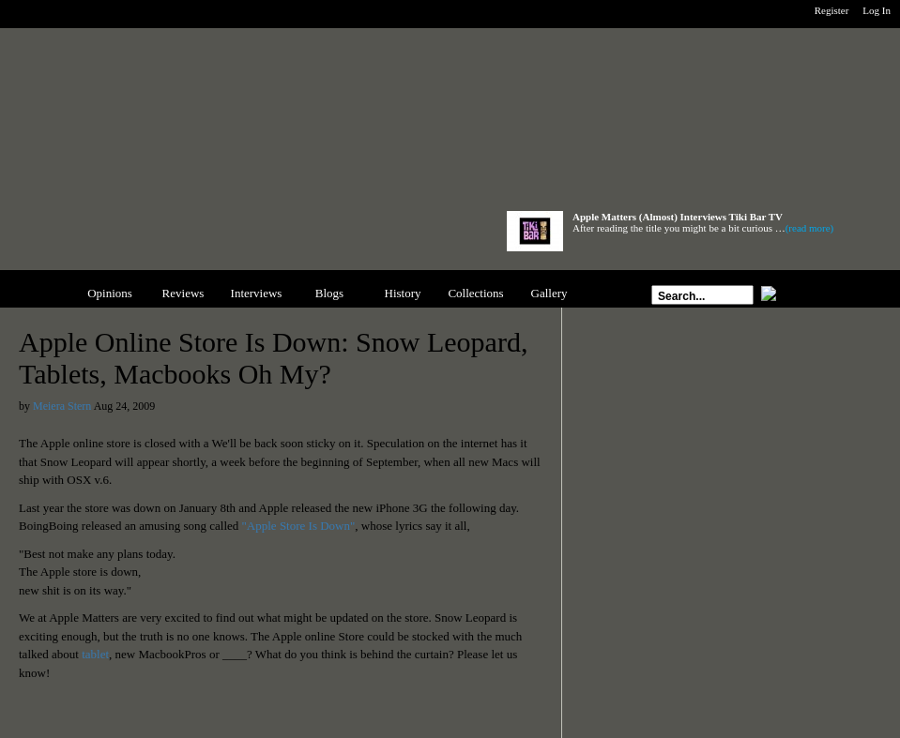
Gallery (549, 293)
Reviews (183, 293)
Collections (475, 293)
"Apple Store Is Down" (299, 526)
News (37, 293)
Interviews (256, 293)
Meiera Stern (62, 406)
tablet (95, 654)
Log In (876, 10)
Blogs (329, 293)
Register (832, 10)
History (403, 293)
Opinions (109, 293)
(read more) (810, 227)
